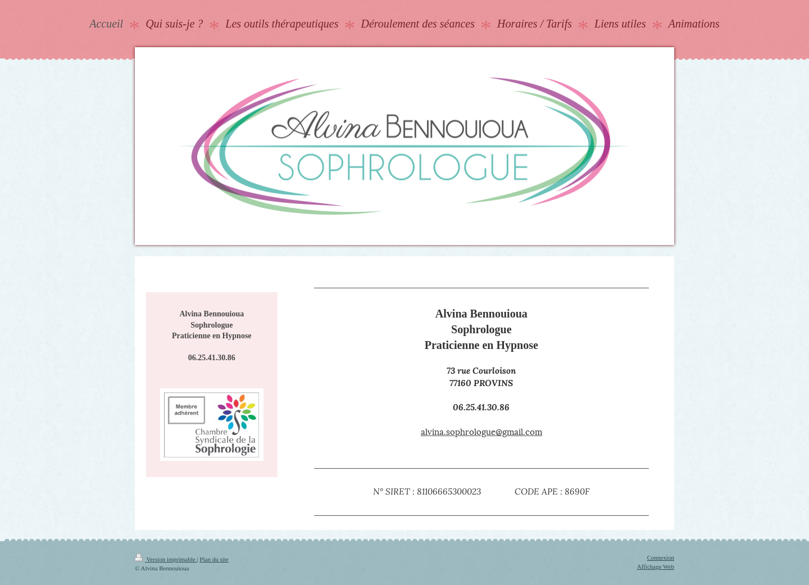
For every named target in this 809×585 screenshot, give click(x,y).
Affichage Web (655, 566)
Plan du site (213, 559)
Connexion (660, 557)
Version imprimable (166, 559)
